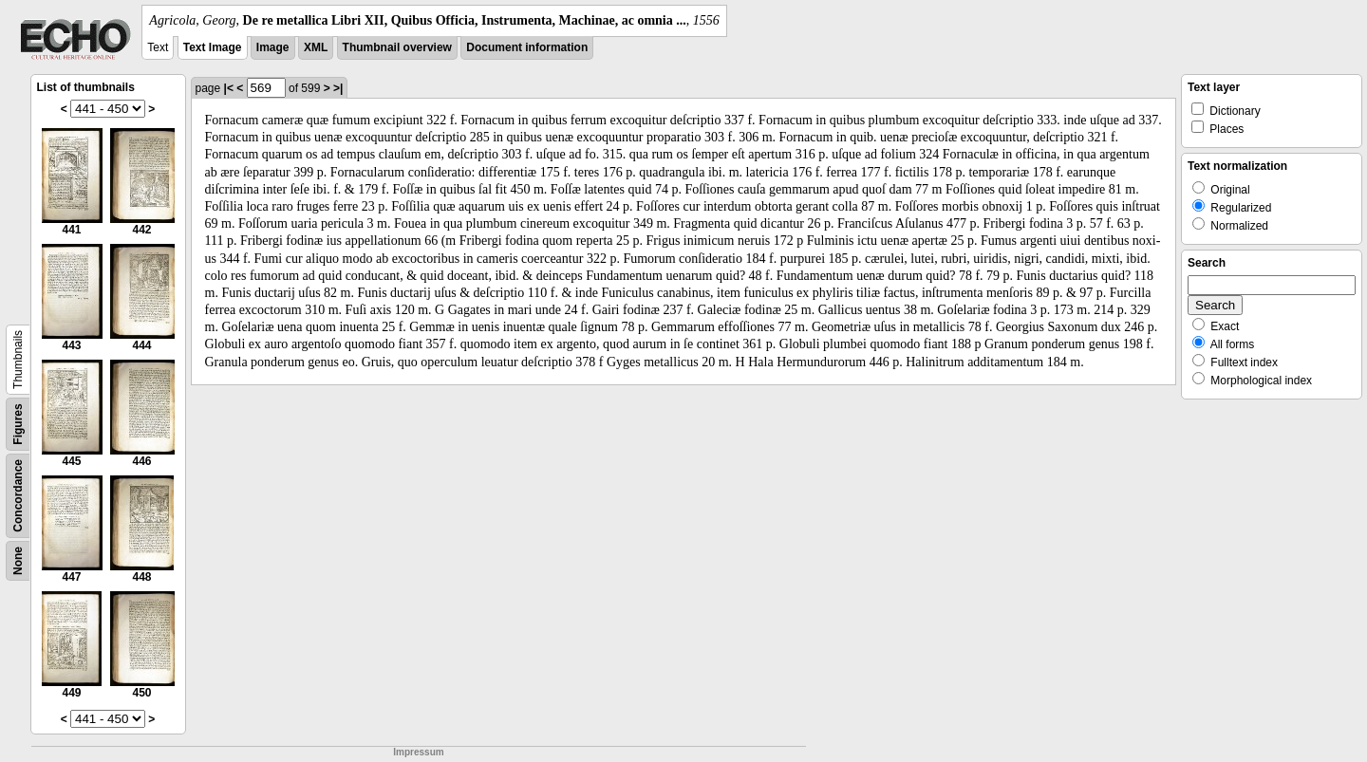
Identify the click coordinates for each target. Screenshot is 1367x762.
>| (338, 88)
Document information (527, 47)
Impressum (418, 752)
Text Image (212, 47)
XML (316, 47)
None (18, 561)
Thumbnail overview (397, 47)
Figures (18, 423)
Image (273, 47)
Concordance (18, 495)
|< (229, 88)
